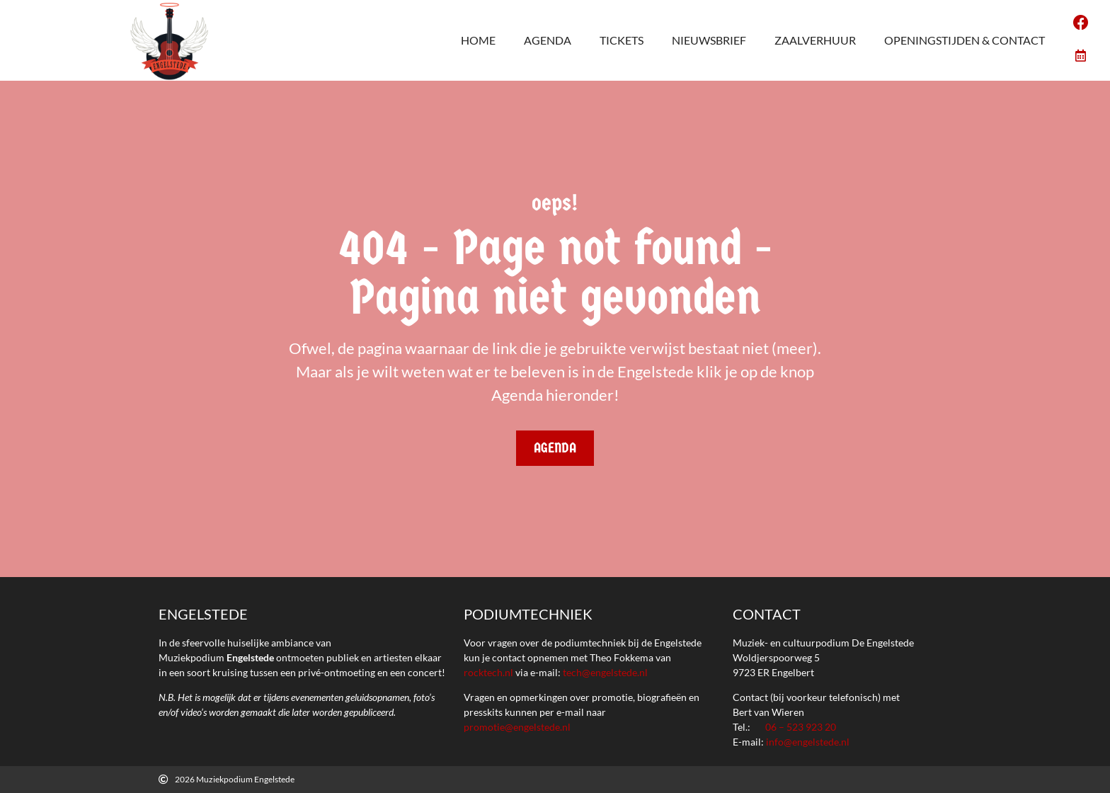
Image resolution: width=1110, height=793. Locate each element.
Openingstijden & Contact (964, 40)
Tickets (621, 40)
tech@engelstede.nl (605, 672)
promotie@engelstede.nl (517, 727)
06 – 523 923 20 (800, 727)
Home (478, 40)
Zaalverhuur (815, 40)
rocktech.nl (488, 672)
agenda (547, 40)
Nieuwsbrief (709, 40)
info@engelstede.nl (807, 742)
